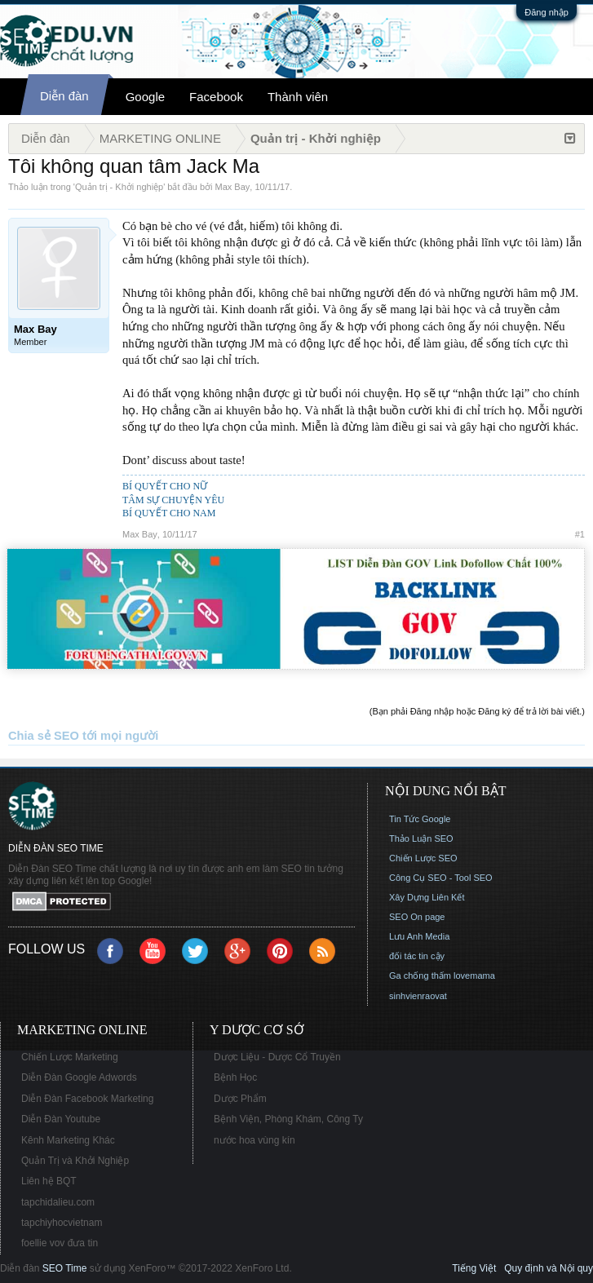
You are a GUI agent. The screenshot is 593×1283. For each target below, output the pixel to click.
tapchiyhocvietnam (61, 1222)
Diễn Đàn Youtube (60, 1119)
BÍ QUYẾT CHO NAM (168, 513)
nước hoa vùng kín (254, 1140)
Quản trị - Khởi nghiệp (119, 187)
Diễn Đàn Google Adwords (79, 1077)
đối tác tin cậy (417, 956)
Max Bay (232, 187)
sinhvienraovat (418, 996)
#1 (580, 534)
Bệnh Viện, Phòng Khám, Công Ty (288, 1119)
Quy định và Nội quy (548, 1268)
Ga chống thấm (420, 975)
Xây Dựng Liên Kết (427, 897)
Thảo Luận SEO (421, 838)
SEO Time (64, 1268)
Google (145, 97)
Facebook (216, 97)
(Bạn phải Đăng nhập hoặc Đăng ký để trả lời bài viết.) (477, 711)
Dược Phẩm (240, 1098)
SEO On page (417, 917)
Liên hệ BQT (49, 1181)
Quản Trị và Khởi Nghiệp (75, 1160)
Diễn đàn (64, 96)
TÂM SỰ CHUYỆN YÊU (173, 500)
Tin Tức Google (419, 819)
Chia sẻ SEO (43, 735)
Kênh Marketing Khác (68, 1140)
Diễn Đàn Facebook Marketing (87, 1098)
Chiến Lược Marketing (69, 1057)
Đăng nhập (546, 12)
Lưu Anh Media (419, 936)
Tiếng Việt (474, 1268)
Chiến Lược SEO (423, 858)
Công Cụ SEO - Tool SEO (441, 878)
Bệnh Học (235, 1077)
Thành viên (298, 97)
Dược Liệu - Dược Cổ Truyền (277, 1057)
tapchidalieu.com (58, 1202)
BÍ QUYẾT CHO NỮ (164, 486)
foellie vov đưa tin (59, 1243)
